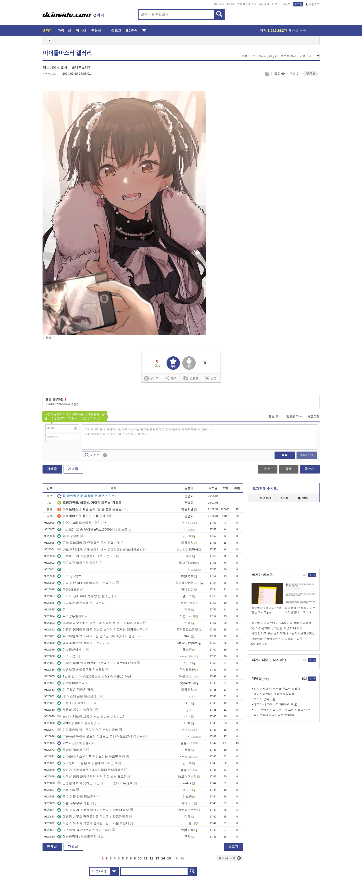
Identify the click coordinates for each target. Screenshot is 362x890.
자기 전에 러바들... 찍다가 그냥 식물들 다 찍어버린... (285, 710)
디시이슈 (279, 660)
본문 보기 (275, 416)
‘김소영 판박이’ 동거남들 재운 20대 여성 (277, 628)
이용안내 (305, 56)
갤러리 (48, 30)
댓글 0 (310, 73)
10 (140, 858)
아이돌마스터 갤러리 (67, 53)
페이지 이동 (229, 858)
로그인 (298, 4)
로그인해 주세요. (265, 488)
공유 (171, 378)
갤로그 (252, 4)
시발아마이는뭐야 (72, 683)
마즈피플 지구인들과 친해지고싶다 (84, 830)
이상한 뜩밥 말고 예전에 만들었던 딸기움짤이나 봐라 (96, 663)
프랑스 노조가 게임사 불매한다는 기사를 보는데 (93, 823)
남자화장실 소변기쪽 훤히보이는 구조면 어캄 (91, 756)
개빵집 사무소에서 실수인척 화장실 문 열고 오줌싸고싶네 (99, 623)
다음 (176, 858)
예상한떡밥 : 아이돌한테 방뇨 (80, 836)
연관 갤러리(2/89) (264, 56)
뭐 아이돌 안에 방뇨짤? (76, 796)
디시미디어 (260, 660)
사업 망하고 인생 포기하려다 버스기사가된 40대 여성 (283, 633)
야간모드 (313, 4)
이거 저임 (66, 656)
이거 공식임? (69, 576)
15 (169, 858)
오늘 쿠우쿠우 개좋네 (74, 803)
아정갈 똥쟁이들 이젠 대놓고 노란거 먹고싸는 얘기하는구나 (101, 629)
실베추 (151, 378)
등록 (284, 455)
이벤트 (276, 4)
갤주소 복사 (288, 56)
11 (145, 858)
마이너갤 (218, 4)
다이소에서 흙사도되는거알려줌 (274, 715)
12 (151, 858)
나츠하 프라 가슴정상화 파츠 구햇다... (86, 556)
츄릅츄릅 (66, 790)
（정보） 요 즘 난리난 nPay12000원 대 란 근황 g (93, 529)
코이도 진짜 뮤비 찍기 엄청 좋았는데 (85, 596)
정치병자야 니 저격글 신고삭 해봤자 (277, 689)
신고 (210, 378)
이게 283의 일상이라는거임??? (81, 523)
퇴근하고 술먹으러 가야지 (77, 563)
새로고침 (313, 416)
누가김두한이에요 (72, 616)
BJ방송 (131, 30)
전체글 (52, 469)
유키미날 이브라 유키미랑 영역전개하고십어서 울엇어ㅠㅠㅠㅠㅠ (103, 636)
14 (163, 858)
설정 (245, 56)
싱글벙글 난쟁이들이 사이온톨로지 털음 (277, 638)
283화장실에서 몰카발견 (77, 723)
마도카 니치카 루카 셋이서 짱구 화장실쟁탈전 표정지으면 (99, 549)
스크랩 (267, 74)
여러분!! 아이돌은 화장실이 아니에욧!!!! (87, 763)
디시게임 (264, 4)
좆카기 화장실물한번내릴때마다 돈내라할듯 (90, 770)
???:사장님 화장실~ (73, 743)
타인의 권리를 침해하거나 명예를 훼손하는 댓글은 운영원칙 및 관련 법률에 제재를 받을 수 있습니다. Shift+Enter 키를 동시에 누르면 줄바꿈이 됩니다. (149, 432)
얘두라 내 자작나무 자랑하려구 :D (275, 704)
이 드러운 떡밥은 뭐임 (75, 690)
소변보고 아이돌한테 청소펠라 (81, 669)
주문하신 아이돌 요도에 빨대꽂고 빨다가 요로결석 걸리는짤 (101, 736)
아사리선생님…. (71, 649)
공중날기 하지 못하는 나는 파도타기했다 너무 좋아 (95, 783)
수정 (267, 469)
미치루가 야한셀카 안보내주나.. (81, 603)
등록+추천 (306, 455)
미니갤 (230, 4)
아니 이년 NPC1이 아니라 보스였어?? (86, 583)
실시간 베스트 (262, 575)
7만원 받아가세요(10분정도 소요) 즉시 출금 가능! (94, 676)
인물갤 (241, 4)
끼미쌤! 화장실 (70, 589)
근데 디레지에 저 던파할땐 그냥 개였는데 (88, 543)
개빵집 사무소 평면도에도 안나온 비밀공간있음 (92, 816)
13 (157, 858)
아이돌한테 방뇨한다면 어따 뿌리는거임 (87, 730)
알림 (302, 498)
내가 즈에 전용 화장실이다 (78, 696)
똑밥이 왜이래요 (71, 750)
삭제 (288, 469)
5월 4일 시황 (259, 644)
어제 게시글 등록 (283, 30)
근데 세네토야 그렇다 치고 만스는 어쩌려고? (90, 716)
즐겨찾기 (265, 498)
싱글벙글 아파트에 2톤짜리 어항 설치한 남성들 (281, 623)
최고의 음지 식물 (265, 699)
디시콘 (287, 4)
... (61, 569)
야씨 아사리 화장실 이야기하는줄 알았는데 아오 (93, 810)
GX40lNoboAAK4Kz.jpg (62, 404)
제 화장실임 (68, 536)
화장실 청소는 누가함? (75, 710)
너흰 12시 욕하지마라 (75, 703)
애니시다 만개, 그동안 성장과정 (274, 694)
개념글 (73, 469)
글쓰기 (310, 469)
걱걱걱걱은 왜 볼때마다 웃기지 (81, 643)
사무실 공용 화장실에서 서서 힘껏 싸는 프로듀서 (93, 776)
